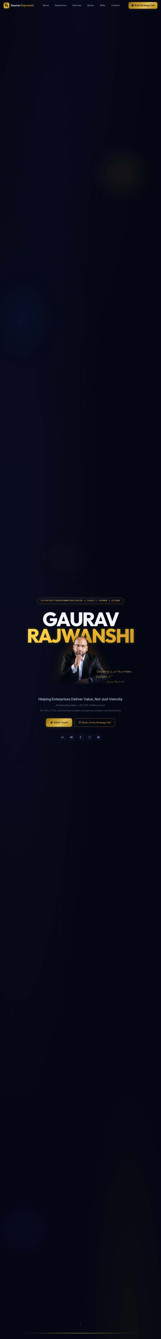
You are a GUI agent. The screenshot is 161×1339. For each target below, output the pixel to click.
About (46, 5)
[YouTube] (71, 737)
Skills (102, 5)
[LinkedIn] (62, 737)
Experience (60, 5)
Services (76, 5)
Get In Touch (59, 722)
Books (90, 5)
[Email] (98, 737)
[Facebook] (80, 737)
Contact (115, 5)
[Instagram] (89, 737)
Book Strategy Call (143, 5)
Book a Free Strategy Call (95, 722)
